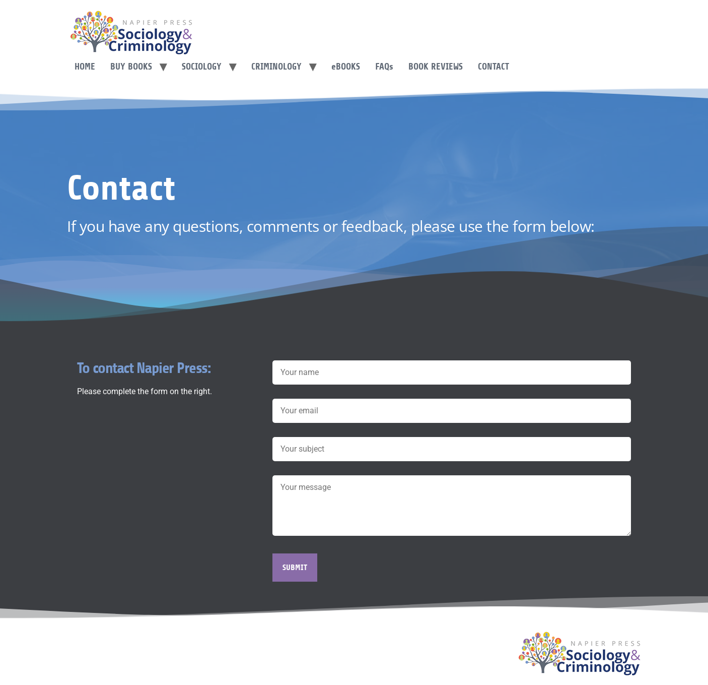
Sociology (202, 66)
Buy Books (131, 66)
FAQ (384, 66)
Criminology (276, 66)
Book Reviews (435, 66)
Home (85, 66)
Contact (493, 66)
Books (345, 66)
